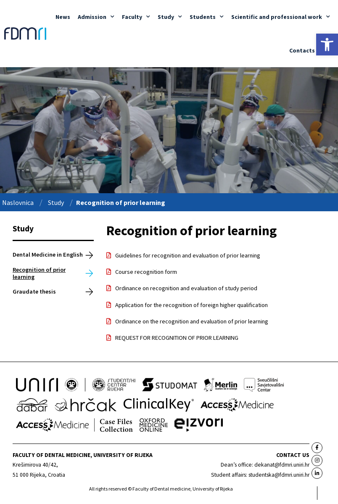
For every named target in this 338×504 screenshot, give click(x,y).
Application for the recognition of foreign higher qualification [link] (191, 305)
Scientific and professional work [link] (280, 16)
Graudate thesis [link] (34, 291)
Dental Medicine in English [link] (48, 254)
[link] (327, 44)
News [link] (62, 17)
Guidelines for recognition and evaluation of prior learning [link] (187, 255)
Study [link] (170, 16)
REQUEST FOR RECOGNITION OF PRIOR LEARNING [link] (176, 337)
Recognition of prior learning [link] (39, 273)
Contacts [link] (302, 50)
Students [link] (207, 16)
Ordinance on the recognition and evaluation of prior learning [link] (191, 321)
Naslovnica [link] (18, 202)
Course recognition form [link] (146, 272)
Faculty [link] (136, 16)
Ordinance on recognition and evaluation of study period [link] (186, 288)
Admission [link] (96, 16)
